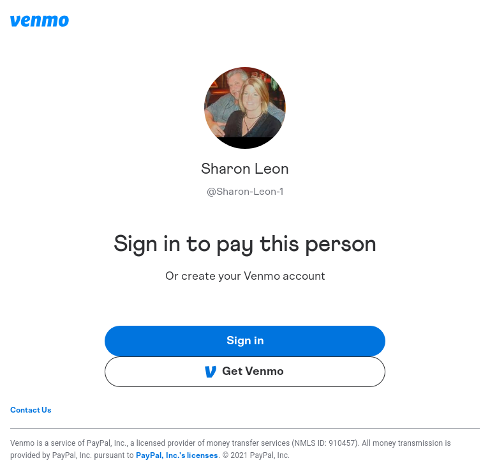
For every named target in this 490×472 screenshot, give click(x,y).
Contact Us (31, 410)
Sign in (245, 341)
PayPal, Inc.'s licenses (177, 455)
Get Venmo (244, 371)
